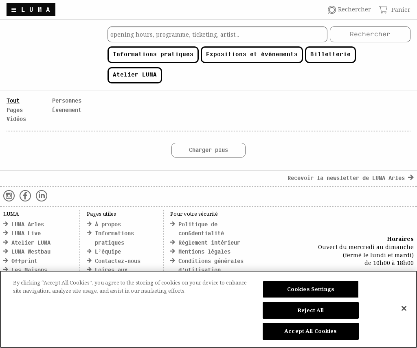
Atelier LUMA (135, 75)
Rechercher (370, 34)
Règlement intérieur (209, 243)
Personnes (66, 101)
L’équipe (108, 252)
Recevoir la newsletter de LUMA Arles (351, 178)
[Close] (404, 308)
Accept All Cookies (310, 331)
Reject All (310, 310)
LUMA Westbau (30, 252)
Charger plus (208, 150)
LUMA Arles (27, 225)
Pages (15, 110)
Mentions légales (204, 252)
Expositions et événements (252, 54)
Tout (13, 101)
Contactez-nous (117, 261)
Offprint (24, 261)
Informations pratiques (153, 54)
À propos (108, 225)
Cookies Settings (310, 289)
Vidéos (16, 119)
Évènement (66, 110)
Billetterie (330, 54)
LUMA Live (26, 233)
